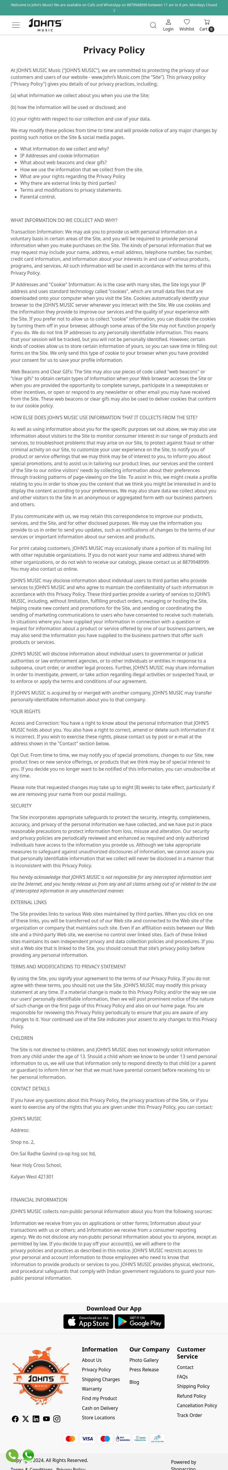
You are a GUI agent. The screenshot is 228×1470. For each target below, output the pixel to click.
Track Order (189, 1415)
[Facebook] (15, 1419)
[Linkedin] (36, 1419)
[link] (153, 25)
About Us (92, 1360)
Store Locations (98, 1417)
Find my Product (99, 1398)
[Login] (168, 25)
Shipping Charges (101, 1379)
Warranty (92, 1389)
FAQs (182, 1376)
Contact (185, 1367)
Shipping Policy (193, 1386)
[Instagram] (56, 1419)
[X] (25, 1419)
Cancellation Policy (197, 1405)
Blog (134, 1382)
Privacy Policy (96, 1369)
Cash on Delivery (100, 1408)
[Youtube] (46, 1419)
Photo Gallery (144, 1360)
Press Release (144, 1369)
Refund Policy (191, 1396)
